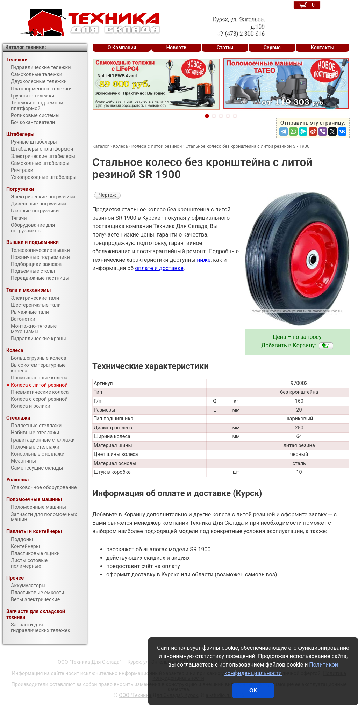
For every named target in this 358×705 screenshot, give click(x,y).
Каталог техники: (25, 47)
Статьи (224, 48)
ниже (203, 259)
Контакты (323, 48)
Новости (176, 48)
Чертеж (107, 195)
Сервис (271, 48)
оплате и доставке (159, 268)
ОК (253, 690)
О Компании (122, 48)
